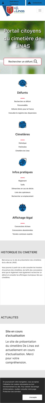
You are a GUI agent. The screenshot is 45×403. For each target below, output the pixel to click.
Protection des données (12, 391)
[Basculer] (40, 10)
